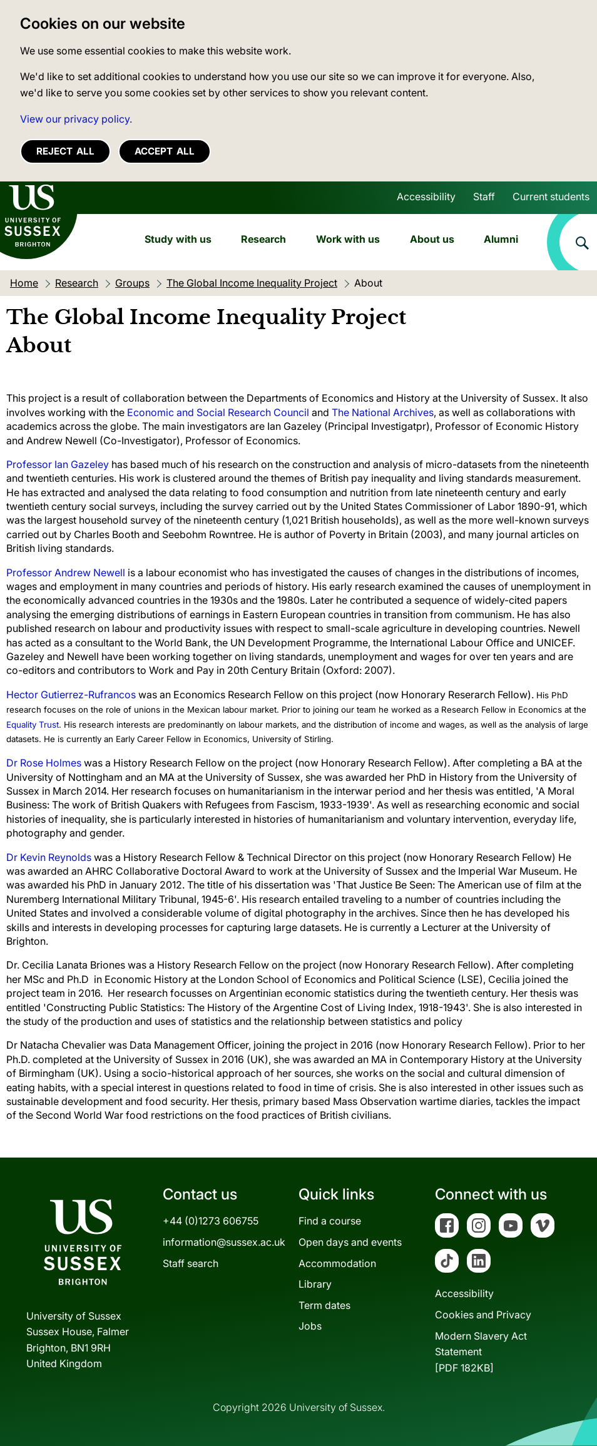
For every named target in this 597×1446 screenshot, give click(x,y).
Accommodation (337, 1263)
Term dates (324, 1305)
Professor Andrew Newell (65, 572)
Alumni (501, 239)
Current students (551, 196)
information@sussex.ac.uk (224, 1242)
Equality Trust (32, 725)
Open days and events (350, 1242)
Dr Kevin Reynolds (48, 857)
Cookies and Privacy (483, 1314)
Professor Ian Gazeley (57, 464)
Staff (484, 196)
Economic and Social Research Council (218, 412)
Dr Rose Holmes (43, 762)
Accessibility (426, 196)
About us (432, 239)
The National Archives (383, 412)
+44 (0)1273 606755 (210, 1220)
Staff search (190, 1263)
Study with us (178, 239)
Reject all (65, 151)
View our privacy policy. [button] (76, 119)
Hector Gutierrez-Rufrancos (71, 694)
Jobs (310, 1326)
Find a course (329, 1220)
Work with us (348, 239)
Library (315, 1284)
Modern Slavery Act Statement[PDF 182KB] (481, 1352)
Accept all (165, 151)
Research (263, 239)
